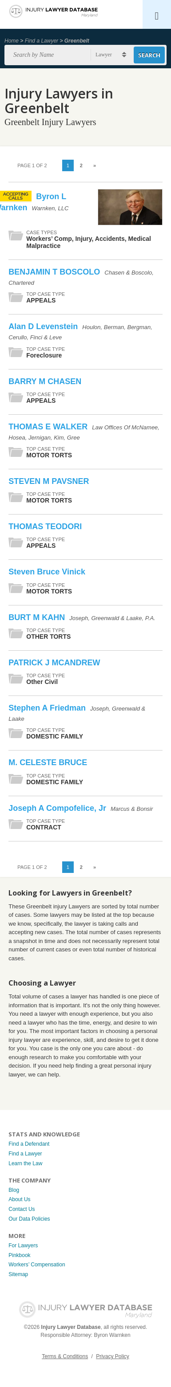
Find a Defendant (28, 1144)
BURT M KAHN (37, 617)
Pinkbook (19, 1255)
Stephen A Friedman (48, 707)
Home (11, 41)
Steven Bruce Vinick (46, 571)
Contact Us (21, 1209)
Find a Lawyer (41, 41)
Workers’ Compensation (36, 1264)
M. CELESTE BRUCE (47, 762)
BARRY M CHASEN (44, 381)
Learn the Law (25, 1163)
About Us (19, 1199)
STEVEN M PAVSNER (48, 481)
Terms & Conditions (65, 1356)
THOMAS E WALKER (49, 426)
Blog (13, 1190)
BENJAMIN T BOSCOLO (55, 271)
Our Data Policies (29, 1219)
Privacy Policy (112, 1356)
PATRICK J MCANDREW (54, 662)
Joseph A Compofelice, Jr (58, 808)
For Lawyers (23, 1245)
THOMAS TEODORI (45, 526)
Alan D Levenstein (44, 326)
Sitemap (18, 1274)
